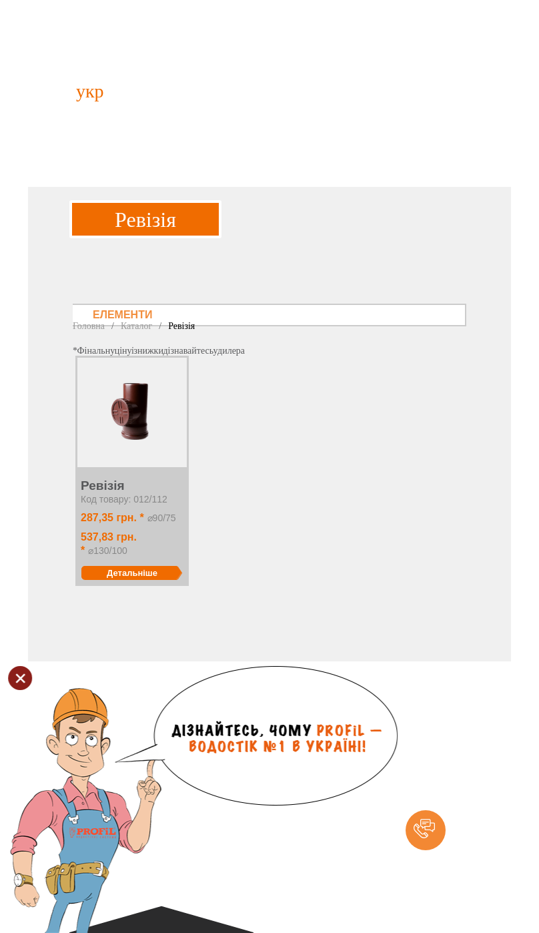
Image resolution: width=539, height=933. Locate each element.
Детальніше (132, 573)
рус (130, 91)
